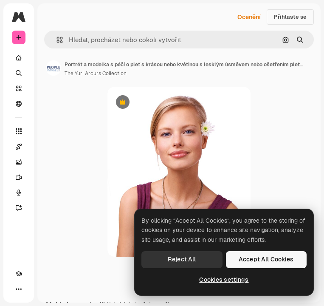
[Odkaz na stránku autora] (53, 68)
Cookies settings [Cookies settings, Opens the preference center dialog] (223, 279)
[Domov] (18, 58)
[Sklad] (18, 88)
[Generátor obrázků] (18, 162)
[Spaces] (18, 146)
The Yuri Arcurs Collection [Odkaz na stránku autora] (96, 73)
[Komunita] (18, 103)
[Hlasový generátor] (18, 192)
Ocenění (249, 17)
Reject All (182, 259)
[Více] (18, 289)
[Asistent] (18, 208)
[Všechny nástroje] (18, 131)
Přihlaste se (290, 16)
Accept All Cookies (266, 259)
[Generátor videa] (18, 177)
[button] (56, 40)
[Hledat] (18, 73)
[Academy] (18, 273)
